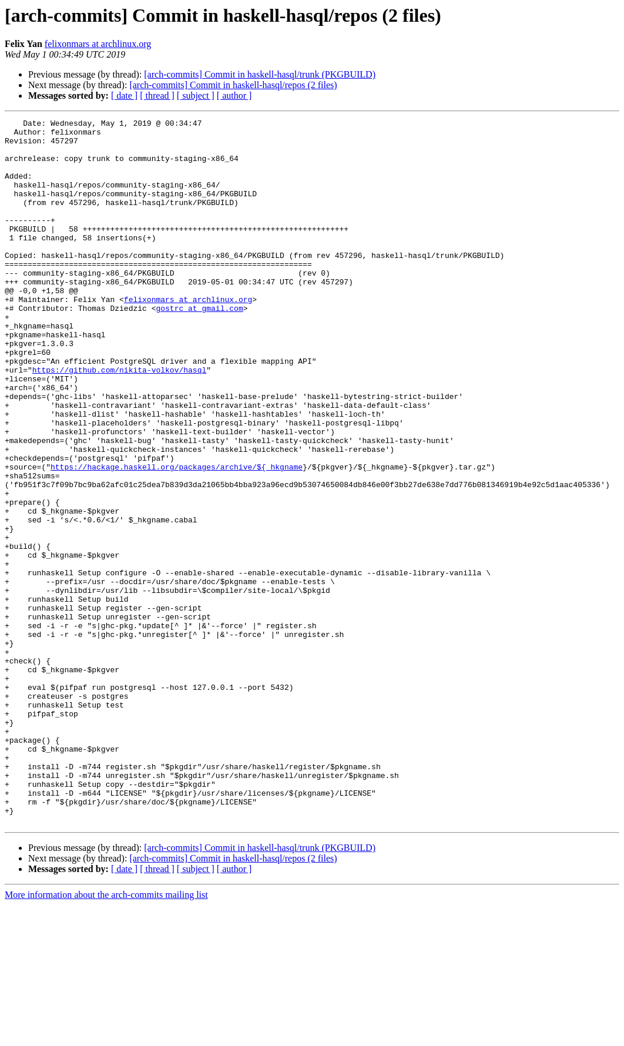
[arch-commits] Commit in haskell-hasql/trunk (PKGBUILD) (259, 74)
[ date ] (124, 95)
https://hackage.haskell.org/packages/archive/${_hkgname (177, 537)
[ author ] (234, 95)
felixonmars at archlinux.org (98, 44)
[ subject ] (195, 95)
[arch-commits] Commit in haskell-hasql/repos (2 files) (233, 85)
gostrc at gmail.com (199, 346)
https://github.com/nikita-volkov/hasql (119, 420)
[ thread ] (157, 95)
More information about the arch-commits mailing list (106, 1036)
